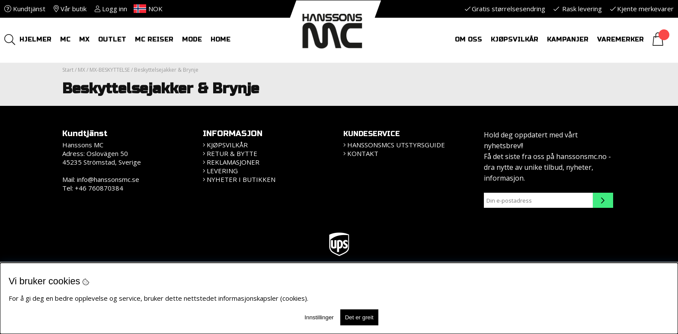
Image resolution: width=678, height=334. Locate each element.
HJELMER (35, 39)
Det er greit (359, 317)
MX (84, 39)
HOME (220, 39)
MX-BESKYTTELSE (110, 69)
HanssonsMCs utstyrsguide (396, 144)
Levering (222, 170)
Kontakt (362, 153)
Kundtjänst (24, 8)
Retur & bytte (232, 153)
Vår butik (70, 8)
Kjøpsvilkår (514, 39)
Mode (192, 39)
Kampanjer (567, 39)
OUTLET (112, 39)
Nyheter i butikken (241, 179)
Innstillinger (318, 317)
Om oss (468, 39)
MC (65, 39)
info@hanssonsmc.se (108, 179)
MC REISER (154, 39)
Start (68, 69)
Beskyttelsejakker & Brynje (166, 69)
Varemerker (620, 39)
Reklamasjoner (233, 162)
